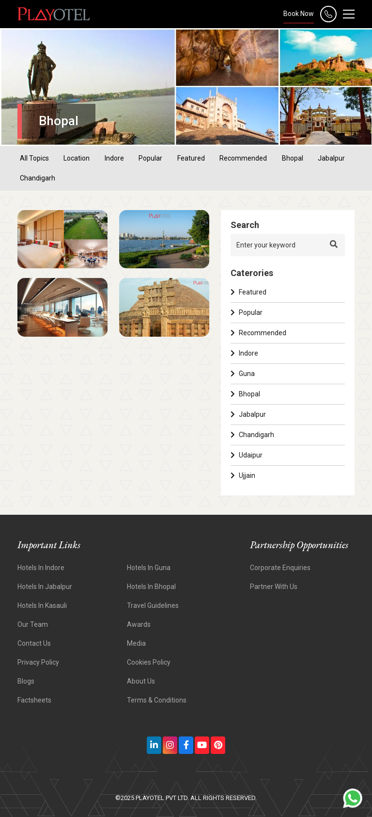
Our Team (32, 624)
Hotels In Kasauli (42, 605)
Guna (243, 373)
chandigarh (37, 178)
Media (136, 643)
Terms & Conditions (156, 700)
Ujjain (243, 475)
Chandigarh (252, 435)
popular (150, 158)
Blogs (25, 681)
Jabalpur (248, 414)
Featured (248, 292)
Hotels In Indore (40, 568)
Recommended (258, 333)
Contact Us (34, 643)
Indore (244, 353)
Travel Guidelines (153, 605)
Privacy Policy (38, 662)
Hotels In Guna (148, 568)
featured (191, 158)
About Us (141, 681)
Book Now (298, 13)
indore (114, 158)
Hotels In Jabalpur (44, 586)
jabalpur (331, 158)
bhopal (292, 158)
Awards (139, 624)
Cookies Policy (148, 662)
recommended (243, 158)
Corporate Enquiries (280, 568)
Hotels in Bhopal (151, 586)
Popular (247, 312)
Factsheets (34, 700)
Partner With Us (273, 586)
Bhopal (245, 394)
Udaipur (247, 455)
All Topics (34, 158)
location (76, 158)
